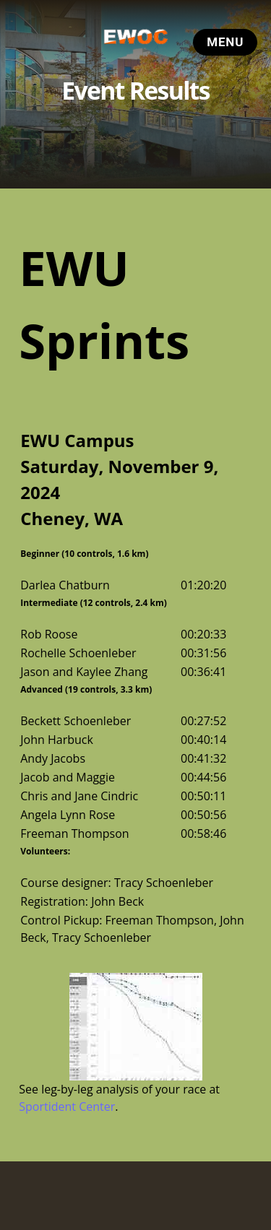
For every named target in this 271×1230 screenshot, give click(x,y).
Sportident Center (67, 1106)
